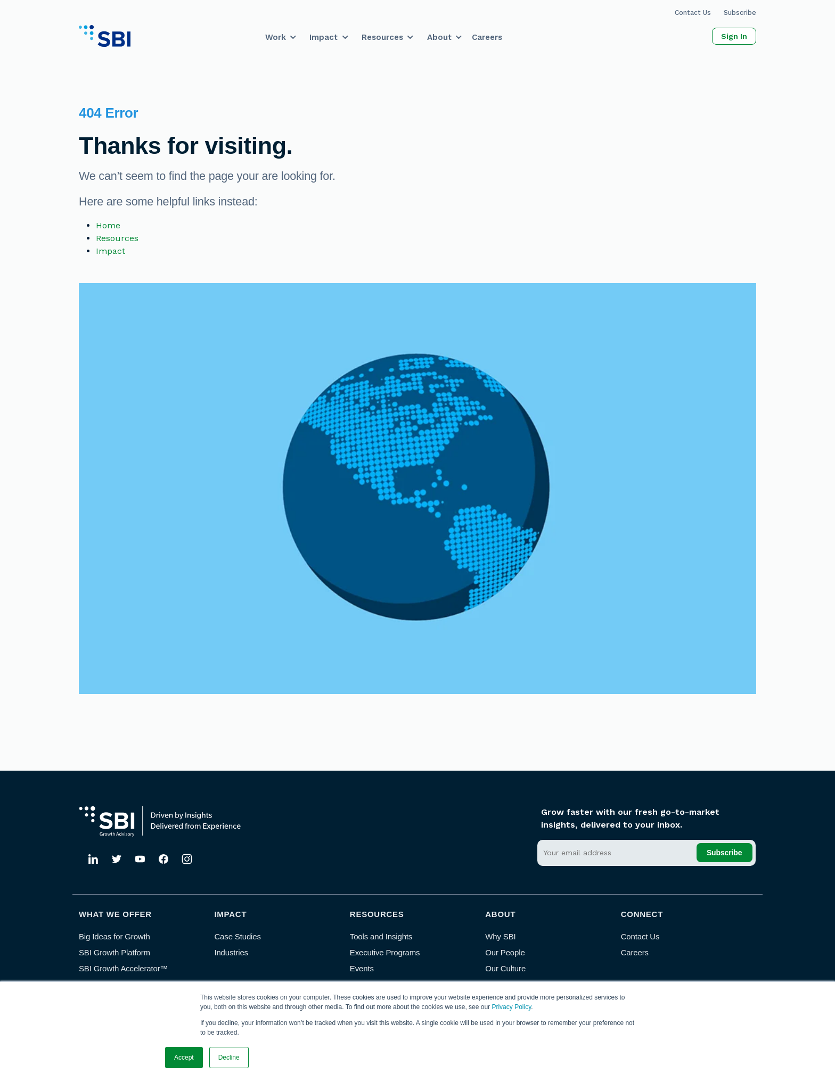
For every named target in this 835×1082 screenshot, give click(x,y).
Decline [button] (229, 1057)
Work (275, 37)
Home (108, 225)
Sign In (734, 36)
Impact (323, 37)
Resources (382, 37)
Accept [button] (184, 1057)
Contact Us (693, 12)
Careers (487, 37)
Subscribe (740, 12)
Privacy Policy (511, 1007)
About (439, 37)
